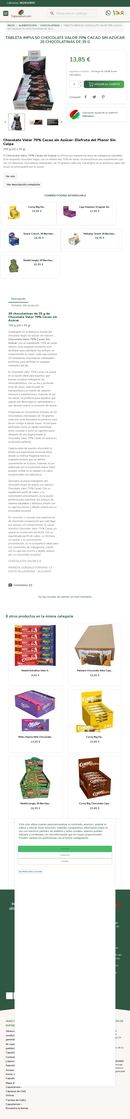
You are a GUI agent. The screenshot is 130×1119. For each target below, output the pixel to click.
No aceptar (65, 861)
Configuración (65, 855)
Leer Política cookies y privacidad (30, 872)
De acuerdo (65, 849)
